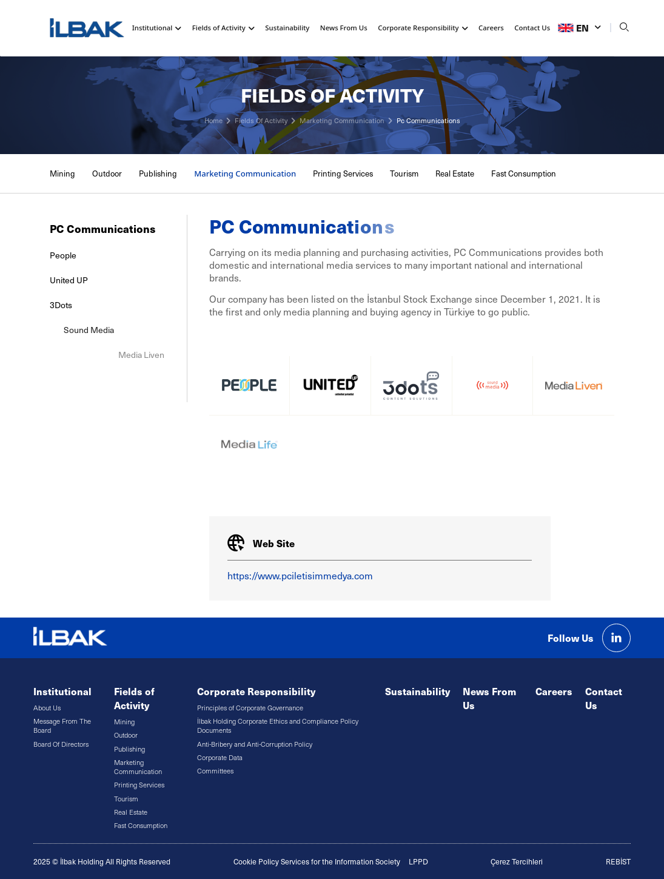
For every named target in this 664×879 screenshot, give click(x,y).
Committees (215, 770)
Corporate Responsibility (256, 691)
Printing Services (343, 173)
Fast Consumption (523, 173)
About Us (47, 707)
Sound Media (157, 329)
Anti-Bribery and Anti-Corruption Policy (254, 744)
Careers (491, 27)
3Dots (81, 305)
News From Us (343, 27)
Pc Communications (428, 120)
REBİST (618, 861)
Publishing (158, 173)
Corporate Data (220, 757)
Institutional (62, 691)
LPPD (418, 861)
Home (213, 120)
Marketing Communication (342, 120)
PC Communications (102, 228)
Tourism (404, 173)
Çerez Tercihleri (517, 861)
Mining (62, 173)
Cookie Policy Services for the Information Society (316, 861)
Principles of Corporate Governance (250, 707)
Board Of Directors (61, 744)
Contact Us (532, 27)
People (63, 255)
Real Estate (454, 173)
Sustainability (287, 27)
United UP (69, 280)
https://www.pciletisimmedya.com (300, 575)
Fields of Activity (134, 698)
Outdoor (107, 173)
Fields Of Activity (261, 120)
